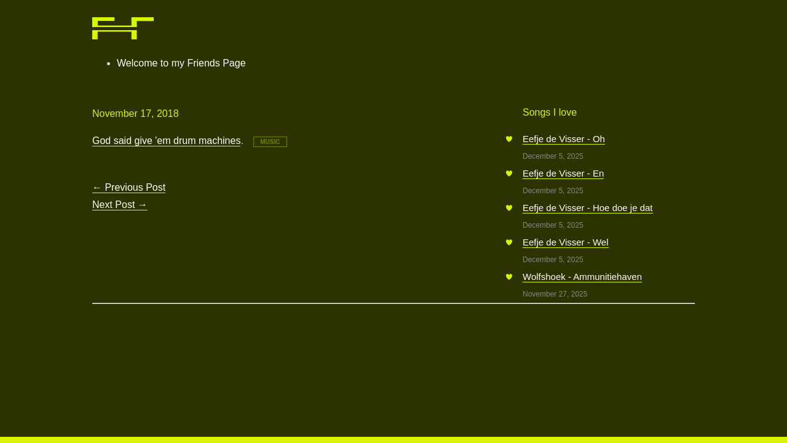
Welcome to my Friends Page (181, 63)
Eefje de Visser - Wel (566, 242)
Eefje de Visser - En (563, 173)
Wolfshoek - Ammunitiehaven (582, 276)
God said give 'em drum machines (166, 140)
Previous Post (128, 187)
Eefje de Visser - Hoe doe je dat (588, 207)
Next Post (120, 204)
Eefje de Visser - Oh (564, 139)
